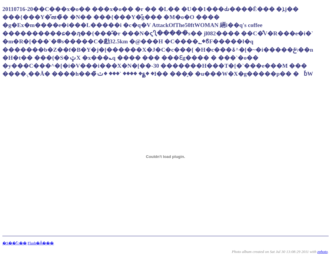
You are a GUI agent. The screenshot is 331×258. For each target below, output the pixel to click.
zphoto (322, 251)
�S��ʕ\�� (14, 243)
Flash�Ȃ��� (41, 243)
